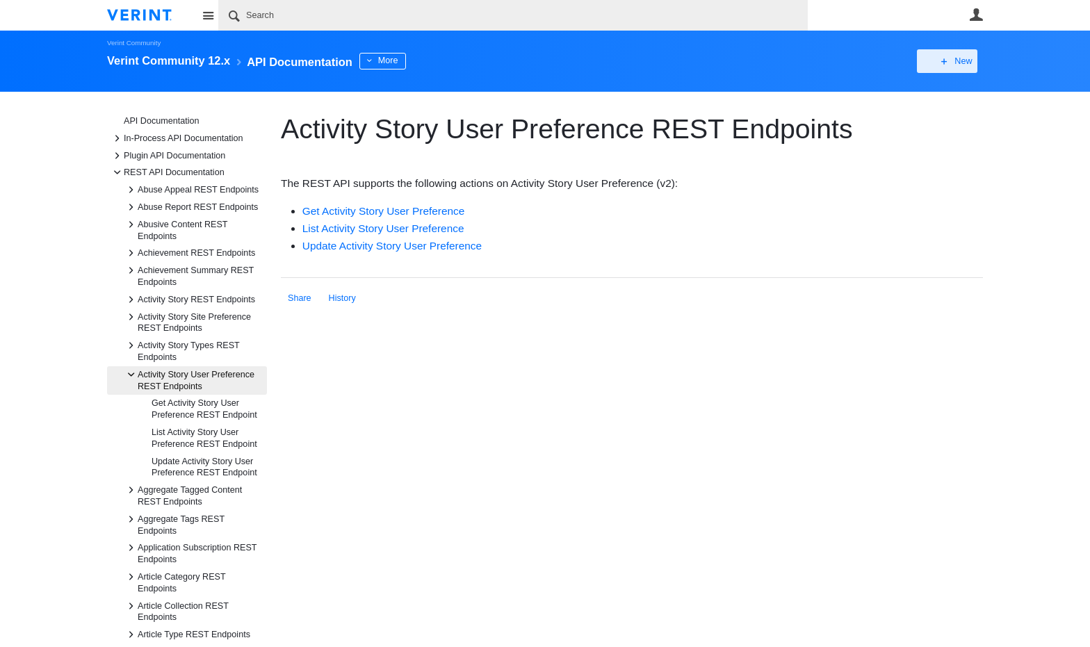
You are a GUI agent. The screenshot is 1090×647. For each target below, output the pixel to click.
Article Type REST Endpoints (187, 634)
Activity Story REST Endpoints (189, 299)
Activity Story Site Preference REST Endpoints (187, 322)
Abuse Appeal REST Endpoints (191, 190)
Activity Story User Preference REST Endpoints (189, 379)
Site (207, 15)
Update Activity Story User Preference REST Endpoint (204, 467)
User (976, 15)
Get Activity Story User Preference (383, 211)
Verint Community (134, 43)
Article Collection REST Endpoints (176, 611)
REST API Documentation (167, 172)
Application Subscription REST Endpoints (190, 552)
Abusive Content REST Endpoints (175, 229)
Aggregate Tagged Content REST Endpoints (183, 495)
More (412, 60)
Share (299, 298)
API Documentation (162, 121)
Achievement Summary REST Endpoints (189, 275)
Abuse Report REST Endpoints (191, 207)
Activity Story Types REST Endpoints (182, 350)
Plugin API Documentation (167, 156)
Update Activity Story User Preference (392, 246)
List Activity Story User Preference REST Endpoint (204, 438)
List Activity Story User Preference (383, 228)
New (951, 61)
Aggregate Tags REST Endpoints (174, 524)
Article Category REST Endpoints (174, 581)
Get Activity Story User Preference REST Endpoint (204, 409)
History (342, 298)
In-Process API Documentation (176, 138)
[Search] (513, 15)
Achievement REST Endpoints (189, 253)
